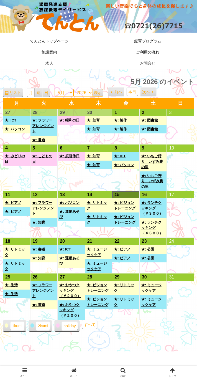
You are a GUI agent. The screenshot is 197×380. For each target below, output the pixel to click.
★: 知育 (93, 120)
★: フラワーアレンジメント (43, 125)
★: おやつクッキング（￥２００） (70, 290)
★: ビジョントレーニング (124, 205)
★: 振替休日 (69, 156)
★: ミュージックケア (97, 252)
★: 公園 (147, 249)
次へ (146, 92)
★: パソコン (15, 129)
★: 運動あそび (69, 214)
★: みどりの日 (15, 159)
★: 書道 (38, 140)
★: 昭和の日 (69, 120)
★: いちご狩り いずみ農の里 (152, 161)
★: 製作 (120, 120)
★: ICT (10, 120)
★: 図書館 (149, 120)
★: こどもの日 (42, 159)
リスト (16, 94)
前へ (118, 92)
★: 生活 (11, 285)
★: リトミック (97, 205)
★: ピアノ (13, 203)
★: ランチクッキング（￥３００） (152, 208)
